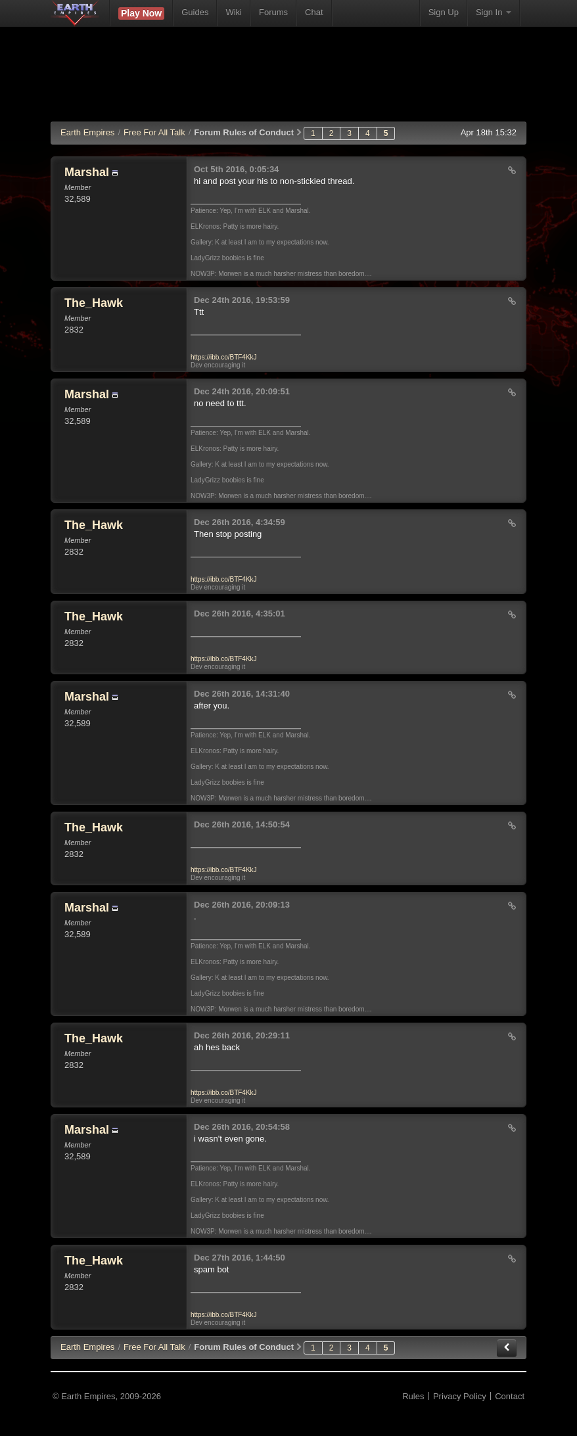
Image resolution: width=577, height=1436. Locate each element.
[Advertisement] (290, 82)
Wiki (233, 12)
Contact (509, 1396)
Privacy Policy (459, 1396)
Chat (314, 12)
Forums (273, 12)
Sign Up (443, 12)
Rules (413, 1396)
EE (87, 1347)
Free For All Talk (154, 132)
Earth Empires (87, 132)
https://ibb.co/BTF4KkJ (224, 357)
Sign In (493, 12)
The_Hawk (93, 303)
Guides (194, 12)
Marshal (86, 172)
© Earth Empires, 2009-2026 (107, 1396)
